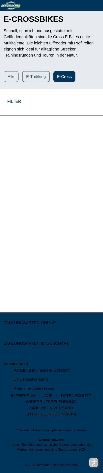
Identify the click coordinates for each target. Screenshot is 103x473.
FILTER (10, 101)
